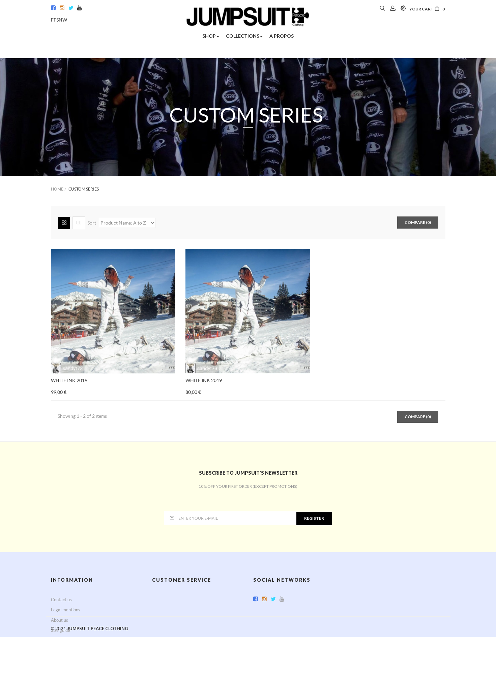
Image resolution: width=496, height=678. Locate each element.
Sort (91, 223)
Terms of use (164, 620)
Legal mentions (65, 609)
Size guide (60, 630)
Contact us (61, 599)
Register (314, 518)
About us (59, 620)
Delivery (160, 599)
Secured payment (169, 630)
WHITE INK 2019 (69, 380)
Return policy (164, 609)
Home (57, 189)
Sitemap (59, 640)
